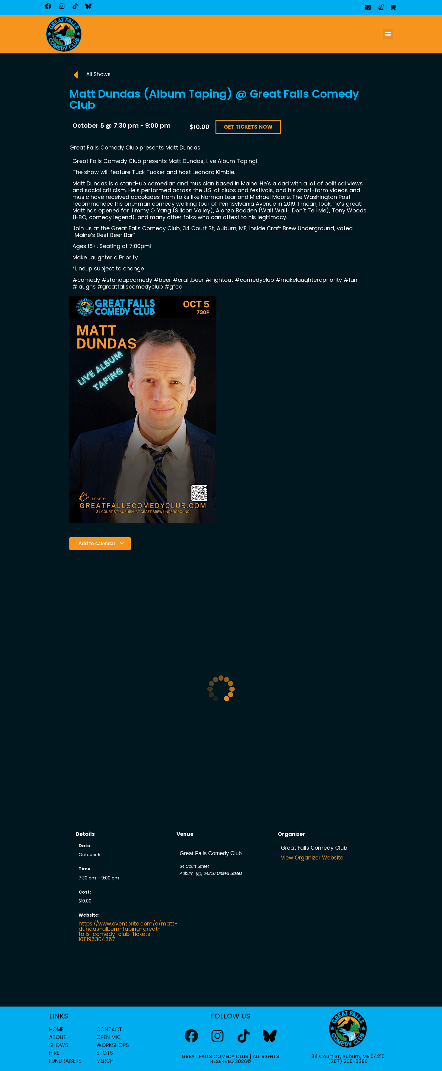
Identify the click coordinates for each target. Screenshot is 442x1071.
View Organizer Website (312, 857)
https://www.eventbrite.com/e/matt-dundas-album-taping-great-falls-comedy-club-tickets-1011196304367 (128, 931)
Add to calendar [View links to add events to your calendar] (101, 543)
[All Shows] (75, 75)
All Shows (98, 74)
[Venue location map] (220, 909)
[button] (388, 34)
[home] (64, 34)
